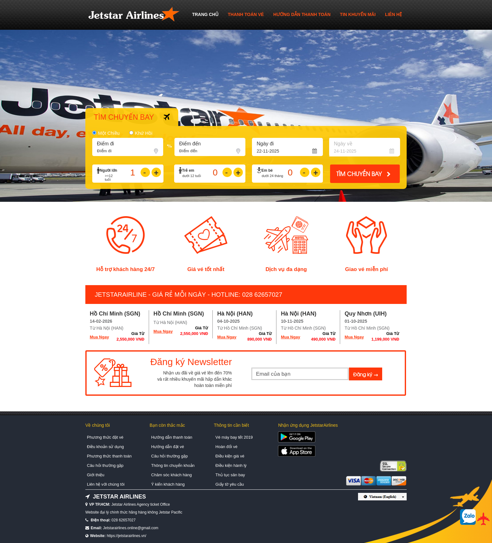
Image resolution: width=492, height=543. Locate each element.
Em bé (267, 170)
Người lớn (108, 170)
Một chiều (109, 133)
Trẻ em (188, 170)
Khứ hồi (143, 133)
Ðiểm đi (105, 143)
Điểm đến (190, 143)
